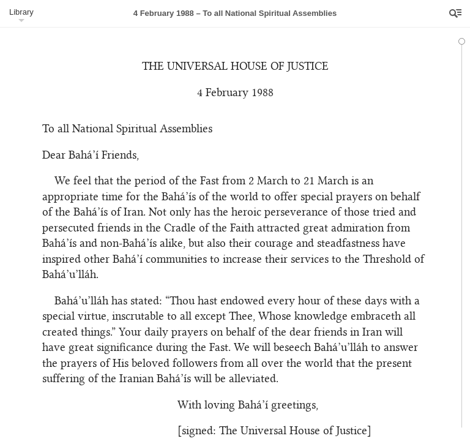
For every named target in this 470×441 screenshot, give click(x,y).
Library (21, 12)
